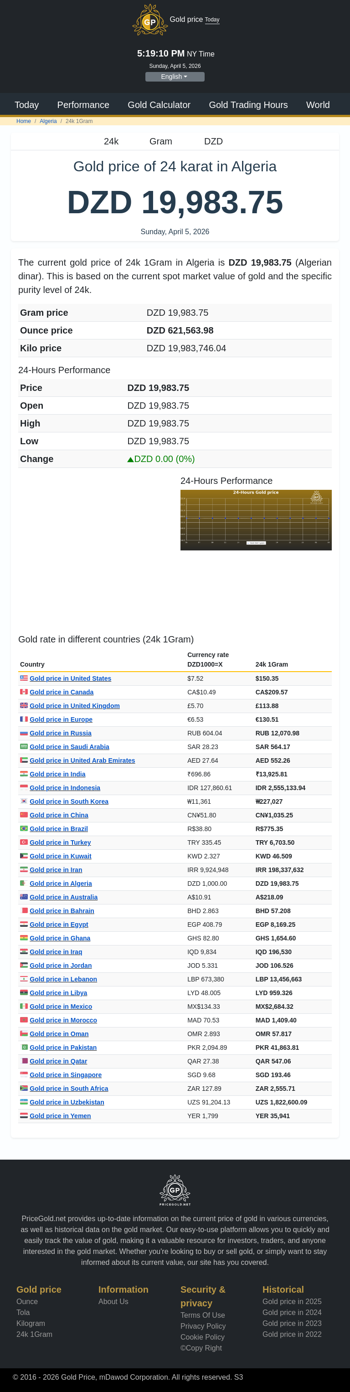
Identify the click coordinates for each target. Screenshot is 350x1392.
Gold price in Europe (56, 719)
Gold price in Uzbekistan (62, 1102)
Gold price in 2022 (292, 1334)
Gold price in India (52, 774)
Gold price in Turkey (55, 842)
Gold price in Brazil (54, 828)
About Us (113, 1301)
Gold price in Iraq (51, 951)
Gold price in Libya (53, 992)
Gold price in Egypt (54, 924)
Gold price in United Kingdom (70, 705)
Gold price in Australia (59, 897)
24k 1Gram (34, 1334)
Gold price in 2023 (292, 1323)
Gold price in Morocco (58, 1020)
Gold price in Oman (54, 1034)
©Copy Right (201, 1348)
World (318, 105)
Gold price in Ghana (55, 938)
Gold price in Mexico (56, 1006)
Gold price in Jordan (56, 965)
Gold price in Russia (56, 733)
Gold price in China (54, 815)
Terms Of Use (202, 1315)
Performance (83, 105)
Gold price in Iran (51, 869)
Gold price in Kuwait (56, 856)
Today (27, 105)
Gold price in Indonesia (60, 787)
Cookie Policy (202, 1337)
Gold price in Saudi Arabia (64, 746)
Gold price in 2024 (292, 1312)
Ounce (27, 1301)
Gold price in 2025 (292, 1301)
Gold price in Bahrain (57, 910)
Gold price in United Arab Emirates (77, 760)
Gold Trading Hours (248, 105)
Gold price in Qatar (53, 1061)
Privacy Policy (203, 1326)
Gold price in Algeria (56, 883)
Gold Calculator (159, 105)
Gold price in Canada (56, 692)
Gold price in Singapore (61, 1075)
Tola (23, 1312)
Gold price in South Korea (64, 801)
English (171, 76)
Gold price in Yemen (55, 1116)
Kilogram (30, 1323)
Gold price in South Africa (64, 1088)
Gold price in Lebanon (58, 979)
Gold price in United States (65, 678)
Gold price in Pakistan (58, 1047)
